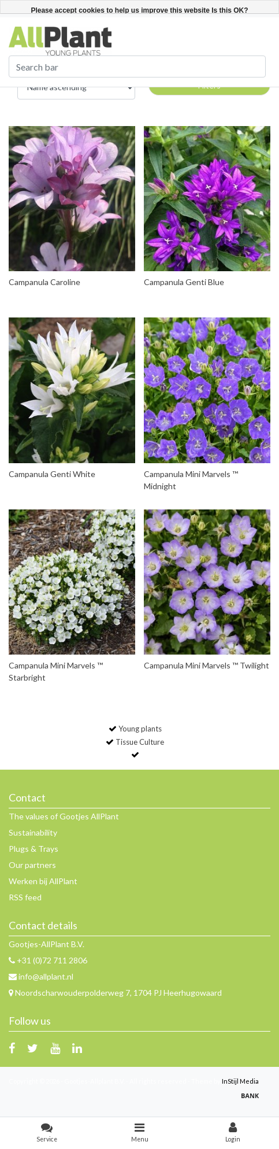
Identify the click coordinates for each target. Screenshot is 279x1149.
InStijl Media (240, 1081)
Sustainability (33, 832)
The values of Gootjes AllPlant (64, 816)
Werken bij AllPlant (43, 881)
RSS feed (25, 897)
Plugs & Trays (33, 849)
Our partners (32, 865)
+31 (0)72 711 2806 (48, 960)
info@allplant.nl (41, 976)
